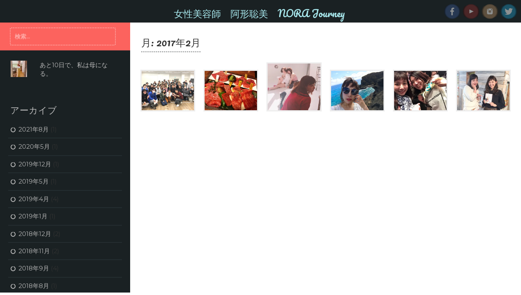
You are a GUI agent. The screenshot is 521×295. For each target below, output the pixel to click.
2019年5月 (33, 181)
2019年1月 (32, 216)
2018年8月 (33, 286)
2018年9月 (33, 268)
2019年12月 (34, 164)
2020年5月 (34, 146)
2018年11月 (34, 251)
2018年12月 (34, 234)
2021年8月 (33, 129)
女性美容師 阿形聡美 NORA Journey (259, 13)
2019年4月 (33, 199)
